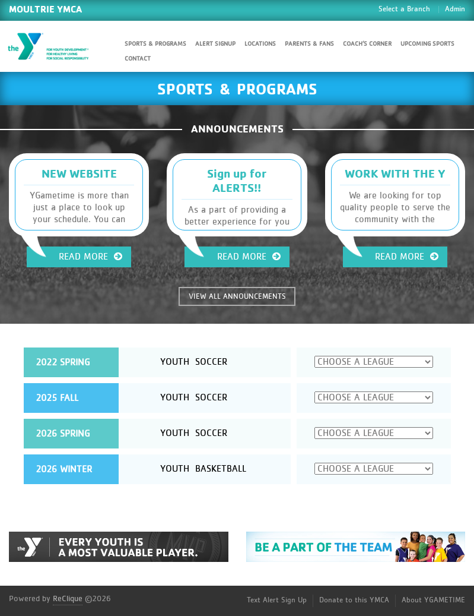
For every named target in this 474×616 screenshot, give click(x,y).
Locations (260, 43)
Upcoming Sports (427, 43)
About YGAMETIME (433, 600)
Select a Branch (404, 9)
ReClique (67, 599)
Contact (138, 58)
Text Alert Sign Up (277, 600)
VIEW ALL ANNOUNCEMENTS (237, 297)
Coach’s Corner (367, 43)
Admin (455, 9)
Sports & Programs (155, 43)
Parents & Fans (309, 43)
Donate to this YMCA (354, 600)
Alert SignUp (215, 43)
